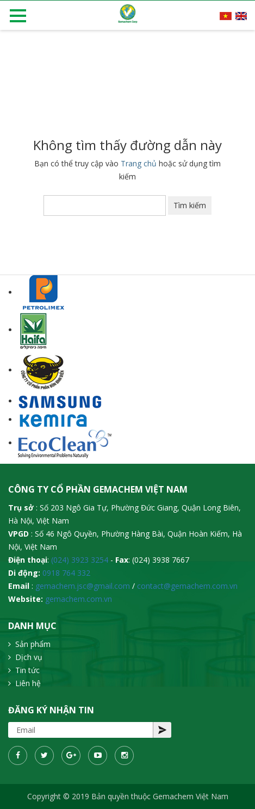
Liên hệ (28, 683)
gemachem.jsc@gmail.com (82, 586)
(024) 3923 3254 (79, 560)
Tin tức (27, 670)
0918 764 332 (66, 573)
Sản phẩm (33, 644)
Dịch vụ (28, 657)
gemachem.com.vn (78, 599)
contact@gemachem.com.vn (187, 586)
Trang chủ (139, 163)
